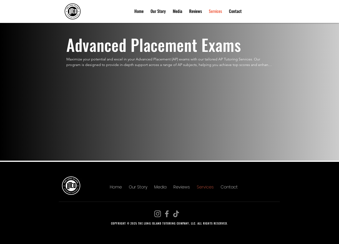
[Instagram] (157, 213)
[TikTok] (176, 213)
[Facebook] (166, 213)
